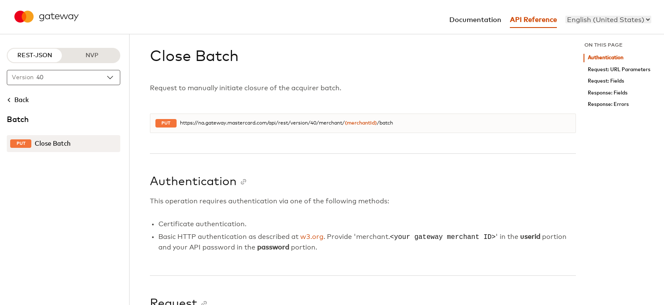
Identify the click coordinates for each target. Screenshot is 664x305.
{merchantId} (361, 123)
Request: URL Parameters (619, 69)
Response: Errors (608, 104)
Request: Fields (606, 81)
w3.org (312, 237)
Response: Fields (608, 93)
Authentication (605, 58)
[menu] (608, 19)
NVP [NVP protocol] (92, 55)
